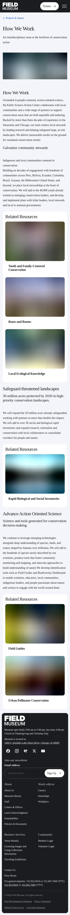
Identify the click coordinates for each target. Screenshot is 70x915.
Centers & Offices (13, 807)
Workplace (43, 801)
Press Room (10, 875)
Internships (43, 796)
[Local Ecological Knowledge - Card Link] (35, 354)
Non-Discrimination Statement (18, 901)
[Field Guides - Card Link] (35, 629)
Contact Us (10, 870)
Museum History (12, 796)
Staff (6, 801)
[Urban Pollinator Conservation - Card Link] (35, 681)
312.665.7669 (28, 885)
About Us (9, 790)
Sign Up (55, 773)
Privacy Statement (42, 901)
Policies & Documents (15, 824)
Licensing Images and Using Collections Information (15, 850)
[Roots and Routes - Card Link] (35, 302)
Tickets (50, 6)
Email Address (12, 765)
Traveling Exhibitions (15, 859)
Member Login (45, 840)
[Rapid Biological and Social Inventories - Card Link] (35, 479)
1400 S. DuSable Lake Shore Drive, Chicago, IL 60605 (32, 742)
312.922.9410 (11, 885)
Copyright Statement (36, 907)
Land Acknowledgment (16, 812)
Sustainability (11, 818)
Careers (42, 790)
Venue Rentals (11, 840)
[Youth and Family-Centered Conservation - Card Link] (35, 249)
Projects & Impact (13, 18)
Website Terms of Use (14, 907)
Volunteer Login (46, 846)
